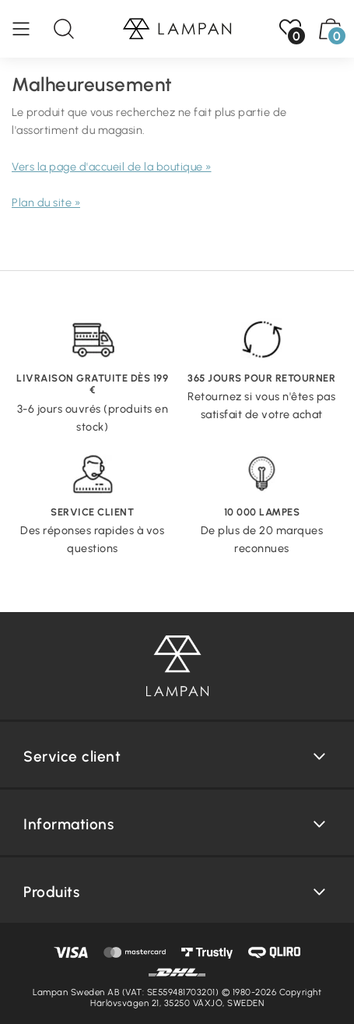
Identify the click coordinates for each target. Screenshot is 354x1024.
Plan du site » (46, 202)
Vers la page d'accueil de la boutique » (112, 167)
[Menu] (29, 29)
